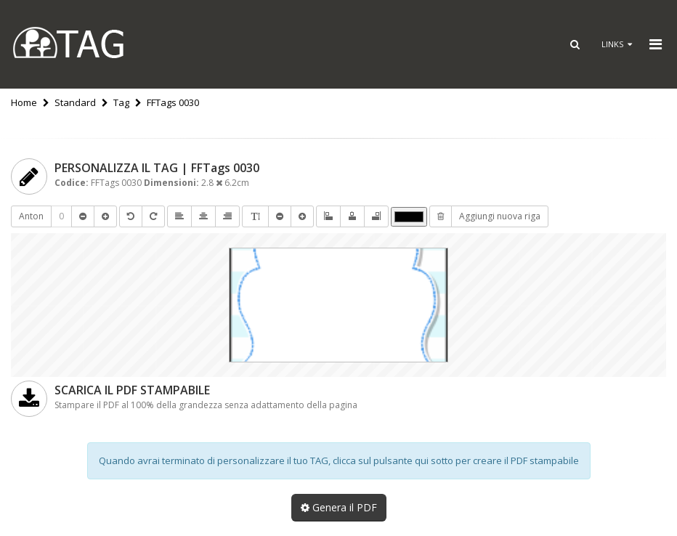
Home (24, 102)
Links (616, 43)
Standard (75, 102)
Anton (31, 216)
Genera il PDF (339, 507)
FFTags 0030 (173, 102)
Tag (121, 102)
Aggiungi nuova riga (499, 216)
